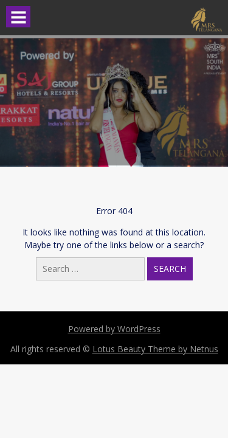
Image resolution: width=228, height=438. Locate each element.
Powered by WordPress (114, 329)
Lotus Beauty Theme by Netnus (155, 349)
